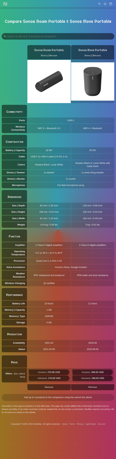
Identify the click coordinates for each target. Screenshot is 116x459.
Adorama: (49, 378)
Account (101, 424)
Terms (72, 424)
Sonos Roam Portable (49, 50)
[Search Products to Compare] (58, 36)
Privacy (80, 424)
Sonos (44, 55)
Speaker (53, 55)
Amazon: (49, 372)
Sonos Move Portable (92, 50)
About (64, 424)
